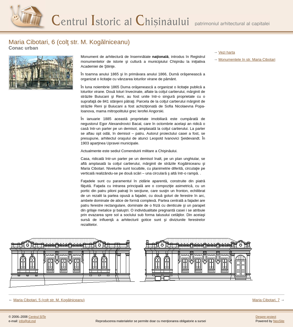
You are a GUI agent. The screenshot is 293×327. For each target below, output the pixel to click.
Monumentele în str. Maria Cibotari (246, 59)
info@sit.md (27, 321)
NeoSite (278, 321)
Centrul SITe (37, 316)
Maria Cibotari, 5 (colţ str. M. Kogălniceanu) (49, 300)
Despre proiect (266, 316)
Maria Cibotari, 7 (266, 300)
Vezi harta (226, 52)
